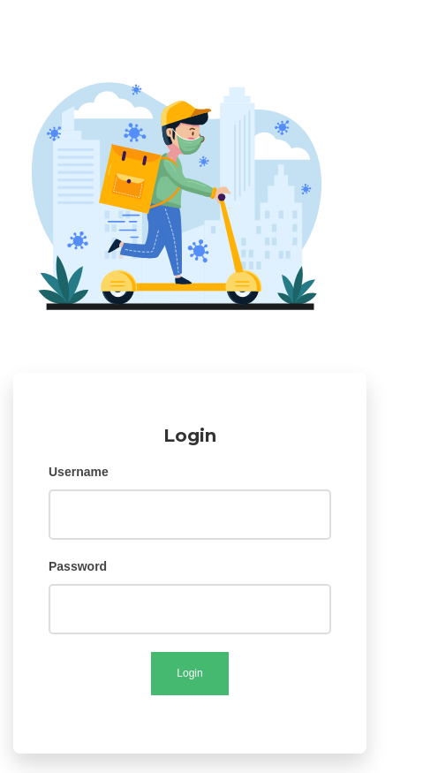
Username (79, 472)
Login (189, 673)
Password (78, 566)
